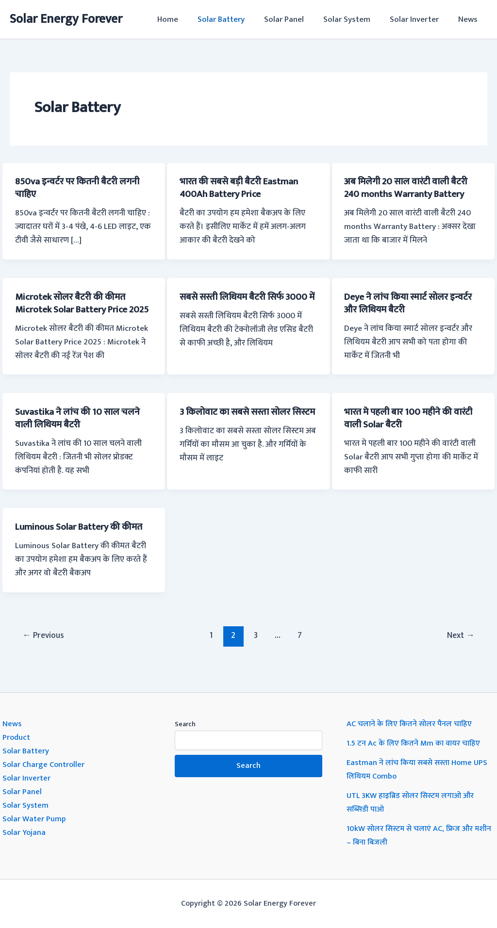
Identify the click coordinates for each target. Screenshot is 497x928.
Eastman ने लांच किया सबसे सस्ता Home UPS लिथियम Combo (419, 769)
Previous (44, 647)
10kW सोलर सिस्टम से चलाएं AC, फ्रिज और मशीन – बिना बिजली (413, 835)
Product (16, 737)
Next (459, 647)
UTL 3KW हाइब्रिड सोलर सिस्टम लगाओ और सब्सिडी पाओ (414, 802)
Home (183, 19)
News (469, 19)
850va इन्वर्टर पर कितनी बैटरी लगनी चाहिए (81, 187)
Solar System (354, 19)
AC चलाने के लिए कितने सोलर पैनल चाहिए (411, 724)
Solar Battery (234, 19)
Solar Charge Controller (44, 764)
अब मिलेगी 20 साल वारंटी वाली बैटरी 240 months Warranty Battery (409, 187)
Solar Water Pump (34, 819)
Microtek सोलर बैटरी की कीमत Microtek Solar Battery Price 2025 (75, 309)
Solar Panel (294, 19)
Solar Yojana (24, 832)
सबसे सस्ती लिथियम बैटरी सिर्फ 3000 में (247, 302)
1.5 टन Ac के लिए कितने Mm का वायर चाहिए (416, 743)
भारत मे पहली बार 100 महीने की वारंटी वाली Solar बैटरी (412, 430)
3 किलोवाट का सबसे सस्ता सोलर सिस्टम (238, 430)
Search (185, 724)
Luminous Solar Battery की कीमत (82, 539)
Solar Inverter (418, 19)
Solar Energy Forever (66, 19)
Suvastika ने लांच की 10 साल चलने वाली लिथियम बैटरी (80, 430)
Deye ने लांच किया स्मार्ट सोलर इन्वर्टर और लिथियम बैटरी (412, 302)
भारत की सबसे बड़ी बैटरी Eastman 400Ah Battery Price (243, 187)
